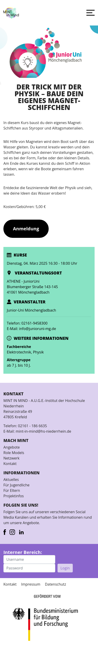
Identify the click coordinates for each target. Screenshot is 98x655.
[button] (90, 13)
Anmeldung (26, 229)
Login (65, 568)
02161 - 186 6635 (32, 425)
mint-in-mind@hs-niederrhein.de (43, 431)
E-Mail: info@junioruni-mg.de (31, 328)
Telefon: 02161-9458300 (27, 323)
